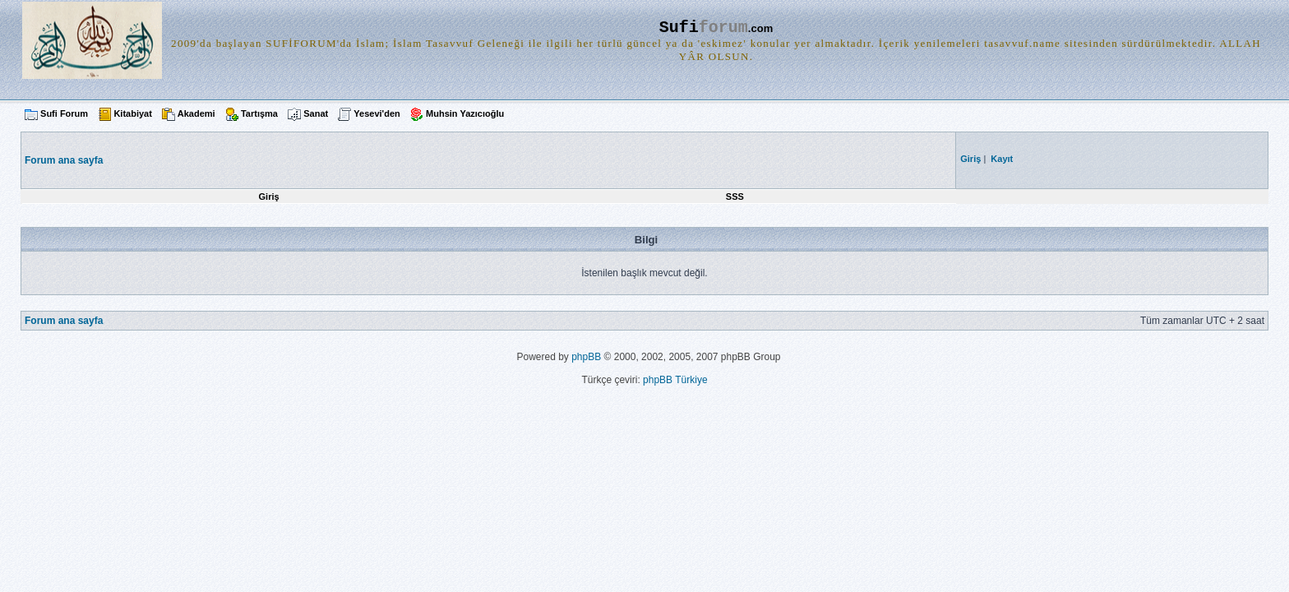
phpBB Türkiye (675, 380)
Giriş (269, 196)
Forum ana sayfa (64, 320)
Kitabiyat (132, 113)
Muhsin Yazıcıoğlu (465, 113)
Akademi (196, 113)
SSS (735, 196)
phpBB (586, 357)
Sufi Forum (64, 113)
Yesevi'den (376, 113)
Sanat (315, 113)
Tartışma (259, 113)
